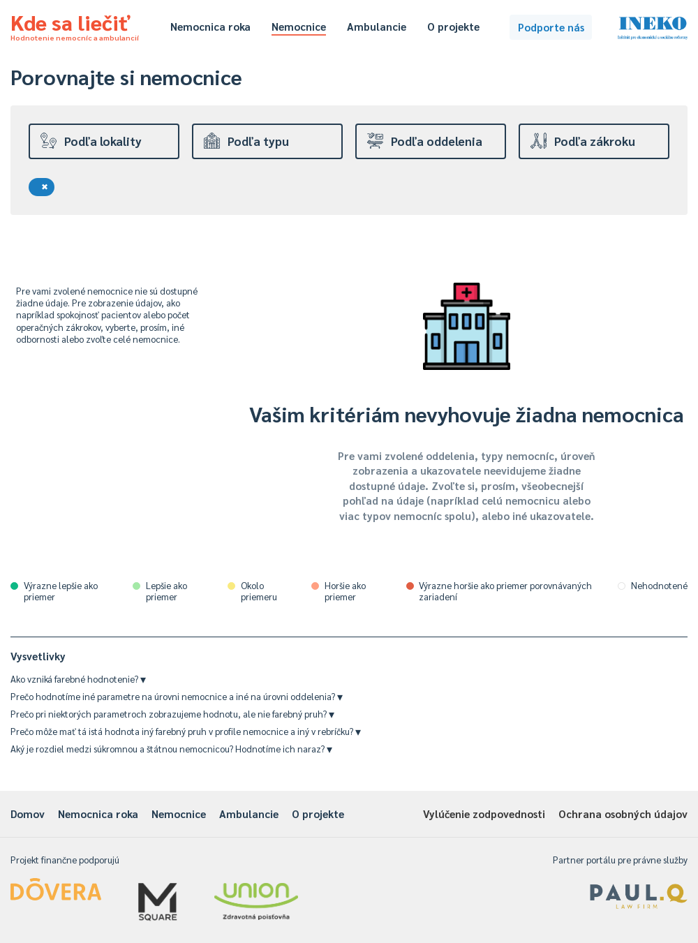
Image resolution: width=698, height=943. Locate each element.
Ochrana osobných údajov (623, 813)
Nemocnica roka (210, 26)
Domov (27, 813)
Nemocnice (299, 26)
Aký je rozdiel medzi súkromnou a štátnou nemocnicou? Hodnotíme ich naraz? (171, 749)
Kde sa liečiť (74, 25)
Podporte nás (551, 27)
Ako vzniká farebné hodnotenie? (78, 679)
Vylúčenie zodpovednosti (484, 813)
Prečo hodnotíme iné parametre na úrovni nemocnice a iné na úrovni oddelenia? (176, 696)
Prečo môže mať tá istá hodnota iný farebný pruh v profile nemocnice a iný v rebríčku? (185, 731)
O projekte (453, 26)
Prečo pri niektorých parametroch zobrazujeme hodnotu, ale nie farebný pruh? (172, 714)
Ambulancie (376, 26)
